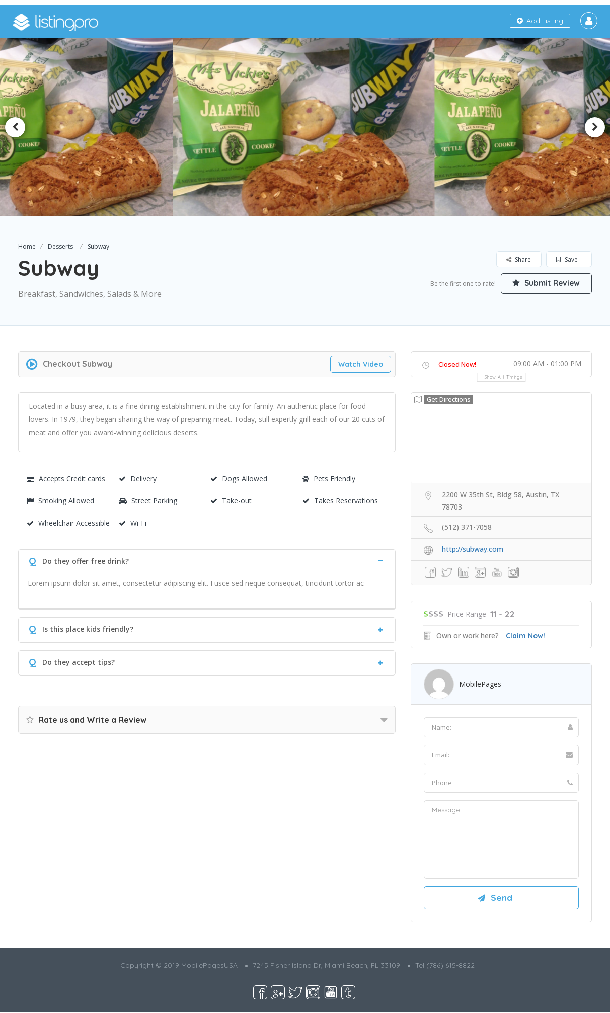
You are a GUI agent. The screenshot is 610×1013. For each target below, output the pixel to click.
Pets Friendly (328, 478)
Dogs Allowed (238, 478)
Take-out (231, 500)
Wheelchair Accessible (68, 523)
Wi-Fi (132, 523)
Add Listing (540, 20)
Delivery (138, 478)
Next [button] (595, 127)
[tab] (207, 560)
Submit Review (544, 283)
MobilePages (480, 684)
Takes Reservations (340, 500)
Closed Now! (457, 364)
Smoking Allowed (60, 500)
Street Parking (148, 500)
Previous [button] (15, 127)
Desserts (60, 246)
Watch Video (360, 364)
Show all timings (503, 377)
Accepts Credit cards (66, 478)
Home (27, 246)
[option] (304, 127)
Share (518, 259)
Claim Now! (525, 635)
